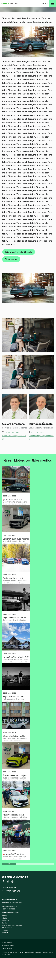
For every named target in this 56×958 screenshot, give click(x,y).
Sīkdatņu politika (7, 948)
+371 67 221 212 (12, 891)
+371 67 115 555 (11, 432)
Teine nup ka (11, 259)
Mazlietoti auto (7, 928)
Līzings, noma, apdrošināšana (12, 925)
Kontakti (5, 933)
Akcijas (4, 918)
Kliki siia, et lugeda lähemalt (18, 252)
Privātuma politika (7, 945)
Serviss (4, 923)
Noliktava (5, 920)
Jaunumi (5, 930)
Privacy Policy (40, 952)
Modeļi (4, 915)
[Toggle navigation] (52, 3)
